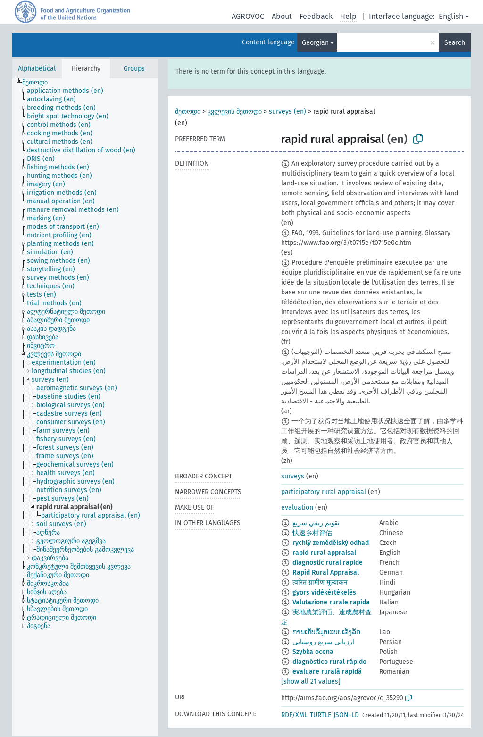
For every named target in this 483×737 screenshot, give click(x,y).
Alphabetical (37, 69)
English (451, 16)
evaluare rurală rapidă (327, 672)
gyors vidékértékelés (324, 592)
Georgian (315, 43)
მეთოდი (187, 112)
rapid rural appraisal (324, 553)
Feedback (316, 16)
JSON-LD (346, 715)
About (282, 16)
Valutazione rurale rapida (331, 602)
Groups (134, 69)
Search (454, 43)
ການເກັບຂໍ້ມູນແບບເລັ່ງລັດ (326, 632)
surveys (292, 476)
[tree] (85, 407)
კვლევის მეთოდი (235, 112)
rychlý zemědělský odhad (330, 543)
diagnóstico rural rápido (329, 662)
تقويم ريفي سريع (316, 523)
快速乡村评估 (312, 533)
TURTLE (320, 715)
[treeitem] (39, 82)
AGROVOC (248, 16)
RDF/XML (294, 715)
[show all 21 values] (311, 682)
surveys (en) (287, 112)
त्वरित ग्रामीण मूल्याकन (320, 582)
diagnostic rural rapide (327, 563)
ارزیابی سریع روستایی (323, 642)
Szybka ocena (312, 652)
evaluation (297, 507)
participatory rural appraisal (323, 492)
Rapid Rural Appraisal (325, 573)
